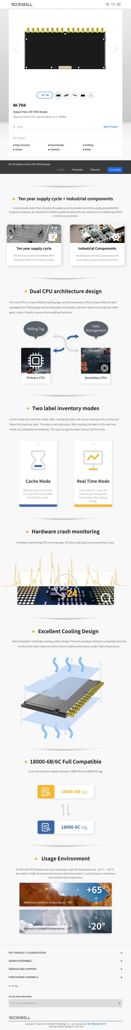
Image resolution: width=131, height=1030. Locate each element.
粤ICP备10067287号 (96, 1024)
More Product (111, 127)
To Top (15, 986)
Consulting (115, 169)
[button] (115, 48)
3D (47, 95)
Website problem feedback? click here (66, 1026)
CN (113, 4)
